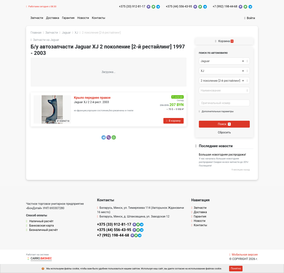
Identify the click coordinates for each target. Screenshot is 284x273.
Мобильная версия (243, 254)
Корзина (224, 41)
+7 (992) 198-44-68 (225, 6)
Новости (83, 18)
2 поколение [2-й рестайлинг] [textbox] (222, 81)
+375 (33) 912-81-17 (132, 6)
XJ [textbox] (222, 71)
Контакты (98, 18)
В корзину (173, 120)
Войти (249, 18)
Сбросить (224, 132)
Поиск (224, 124)
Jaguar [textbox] (222, 61)
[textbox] (223, 90)
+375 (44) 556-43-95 (179, 6)
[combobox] (224, 61)
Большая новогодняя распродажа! (222, 154)
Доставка (52, 18)
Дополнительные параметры (216, 111)
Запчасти (36, 18)
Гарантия (68, 18)
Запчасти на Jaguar (45, 40)
